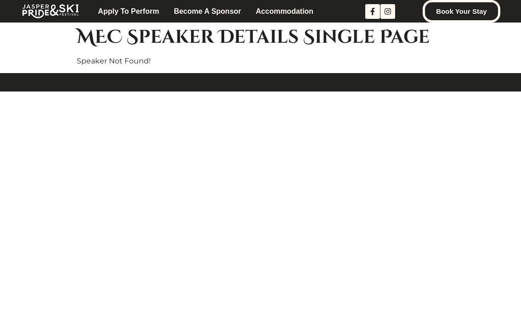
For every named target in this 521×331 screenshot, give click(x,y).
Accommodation (284, 11)
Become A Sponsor (207, 11)
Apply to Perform (128, 11)
